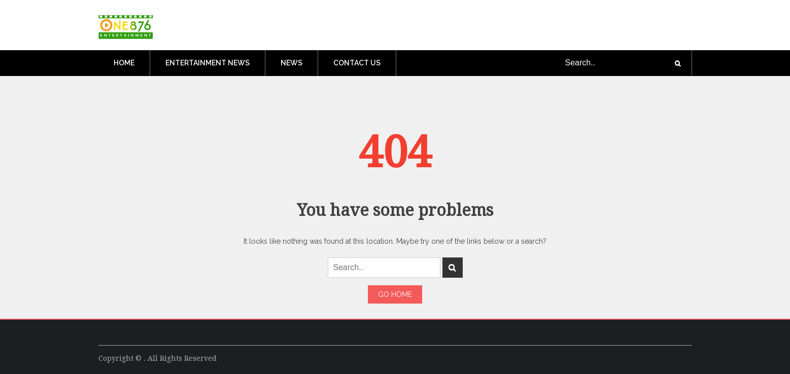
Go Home (395, 294)
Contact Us (357, 63)
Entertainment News (207, 63)
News (291, 63)
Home (124, 63)
